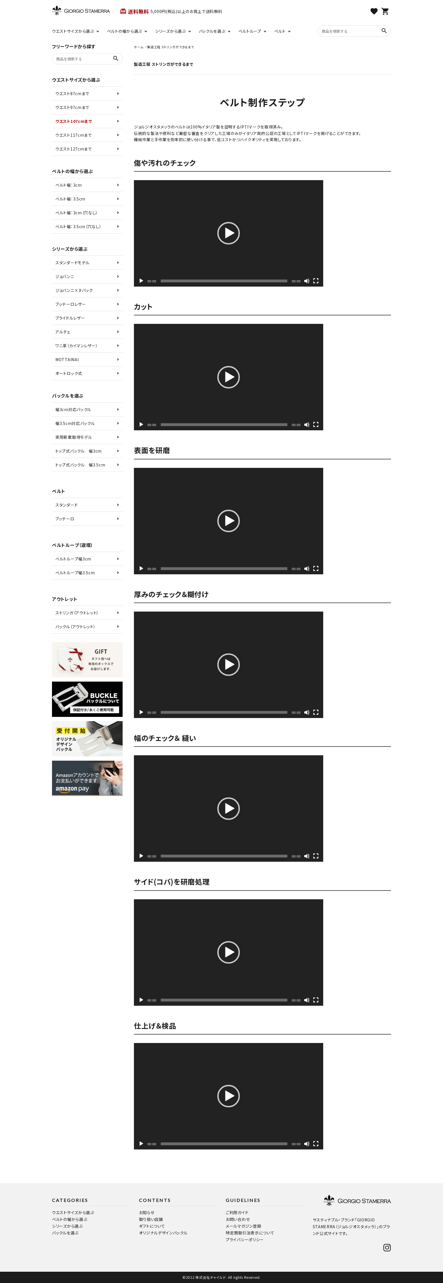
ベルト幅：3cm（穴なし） (76, 212)
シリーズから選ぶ (170, 31)
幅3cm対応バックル (73, 409)
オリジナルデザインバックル (163, 1233)
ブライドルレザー (70, 318)
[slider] (224, 281)
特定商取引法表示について (250, 1233)
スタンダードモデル (72, 262)
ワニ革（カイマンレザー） (76, 345)
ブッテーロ (65, 519)
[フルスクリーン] (316, 281)
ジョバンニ (64, 276)
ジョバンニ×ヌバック (74, 290)
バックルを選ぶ (212, 31)
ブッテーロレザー (70, 304)
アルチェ (62, 332)
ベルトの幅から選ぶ (124, 31)
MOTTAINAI (67, 359)
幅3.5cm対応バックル (75, 423)
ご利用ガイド (237, 1212)
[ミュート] (307, 281)
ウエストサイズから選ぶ (73, 31)
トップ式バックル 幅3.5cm (80, 465)
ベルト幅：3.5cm (70, 199)
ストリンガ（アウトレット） (77, 613)
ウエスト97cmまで (72, 107)
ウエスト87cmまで (72, 93)
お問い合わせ (238, 1219)
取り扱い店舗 (151, 1219)
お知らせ (147, 1212)
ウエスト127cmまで (73, 149)
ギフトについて (152, 1226)
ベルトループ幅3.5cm (75, 572)
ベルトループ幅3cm (73, 559)
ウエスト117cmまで (73, 135)
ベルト (280, 31)
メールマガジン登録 (243, 1226)
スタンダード (66, 505)
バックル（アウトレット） (75, 626)
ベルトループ (249, 31)
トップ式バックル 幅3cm (78, 451)
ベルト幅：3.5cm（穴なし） (78, 226)
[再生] (141, 281)
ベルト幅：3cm (68, 185)
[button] (228, 233)
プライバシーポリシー (245, 1239)
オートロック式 (68, 373)
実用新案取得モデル (73, 437)
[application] (228, 233)
